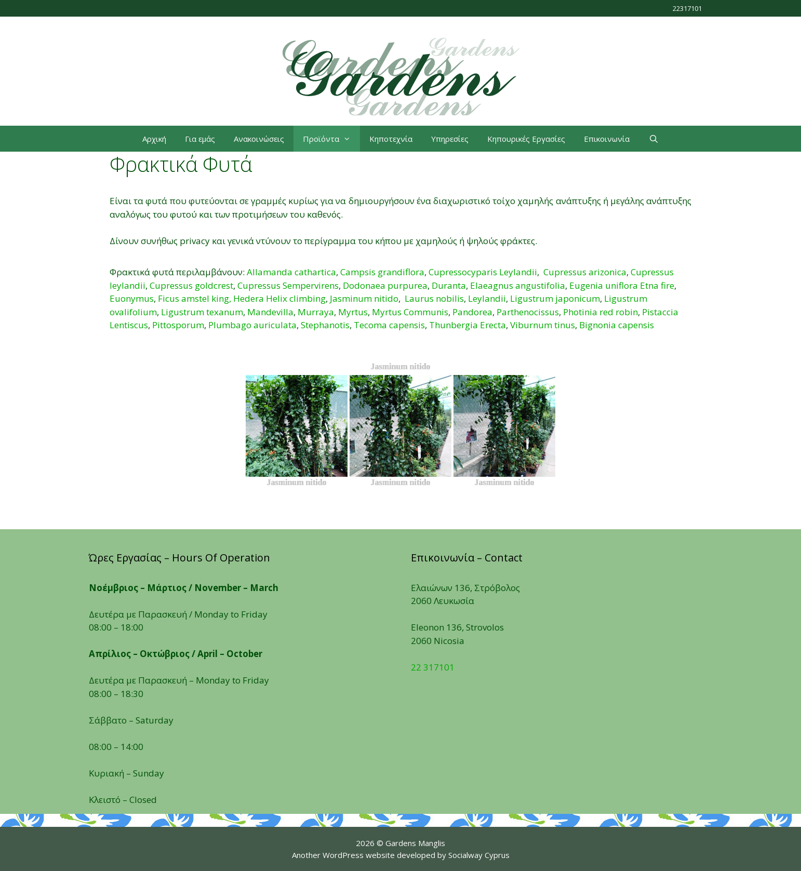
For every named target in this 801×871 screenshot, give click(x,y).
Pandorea (472, 312)
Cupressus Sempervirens (288, 285)
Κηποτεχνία (390, 138)
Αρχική (154, 138)
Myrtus (353, 312)
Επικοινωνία (607, 138)
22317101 (687, 8)
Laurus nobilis (434, 298)
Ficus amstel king (193, 298)
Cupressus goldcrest (191, 285)
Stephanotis (325, 325)
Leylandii (487, 298)
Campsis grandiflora (382, 272)
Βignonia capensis (616, 325)
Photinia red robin (600, 312)
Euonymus (132, 298)
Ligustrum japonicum (555, 298)
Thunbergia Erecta (467, 325)
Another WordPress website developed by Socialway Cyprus (401, 855)
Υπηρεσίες (450, 138)
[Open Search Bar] (653, 139)
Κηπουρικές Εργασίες (526, 138)
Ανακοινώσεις (259, 138)
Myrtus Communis (410, 312)
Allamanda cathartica (291, 272)
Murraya (316, 312)
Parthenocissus (528, 312)
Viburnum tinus (542, 325)
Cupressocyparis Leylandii (483, 272)
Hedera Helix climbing (279, 298)
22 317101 (433, 667)
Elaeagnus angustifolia (517, 285)
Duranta (449, 285)
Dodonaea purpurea (385, 285)
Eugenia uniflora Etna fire (621, 285)
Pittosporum (178, 325)
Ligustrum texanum (202, 312)
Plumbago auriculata (252, 325)
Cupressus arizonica (584, 272)
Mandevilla (270, 312)
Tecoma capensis (389, 325)
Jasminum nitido (364, 298)
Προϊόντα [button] (331, 139)
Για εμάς (200, 138)
